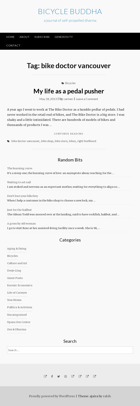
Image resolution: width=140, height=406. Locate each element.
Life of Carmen (17, 292)
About (25, 36)
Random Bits (70, 159)
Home (10, 36)
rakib (106, 396)
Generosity (64, 36)
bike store (61, 141)
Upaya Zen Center (18, 322)
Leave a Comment (87, 99)
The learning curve (19, 168)
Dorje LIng (14, 270)
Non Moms (14, 300)
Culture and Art (17, 263)
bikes (72, 141)
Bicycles (70, 83)
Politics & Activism (19, 307)
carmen (68, 99)
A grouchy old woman (21, 223)
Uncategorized (17, 314)
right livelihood (86, 141)
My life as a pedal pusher (68, 91)
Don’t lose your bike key (22, 196)
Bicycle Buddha (70, 11)
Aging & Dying (16, 248)
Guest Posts (15, 278)
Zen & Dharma (16, 329)
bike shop (47, 141)
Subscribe (42, 36)
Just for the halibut (19, 210)
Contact (13, 45)
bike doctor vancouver (25, 141)
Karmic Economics (19, 285)
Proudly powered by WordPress (52, 396)
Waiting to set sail (19, 182)
